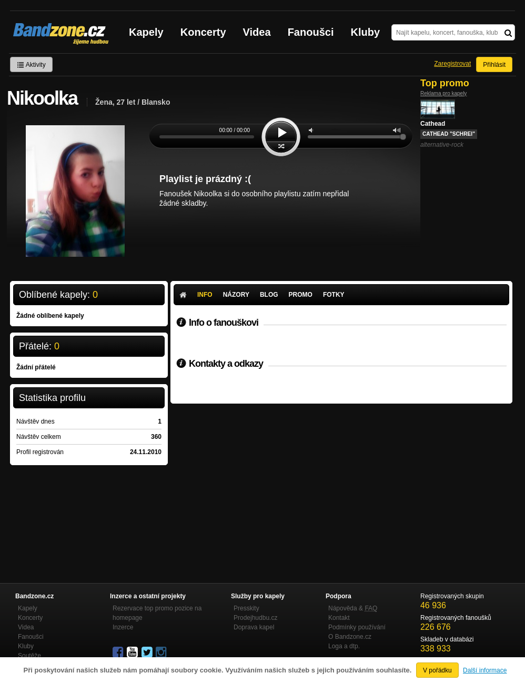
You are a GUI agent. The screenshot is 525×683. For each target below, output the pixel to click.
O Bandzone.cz (349, 636)
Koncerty (203, 32)
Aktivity (31, 64)
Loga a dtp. (344, 646)
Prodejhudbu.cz (255, 617)
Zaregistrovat (452, 63)
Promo (300, 294)
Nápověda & (352, 608)
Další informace (485, 670)
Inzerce (123, 627)
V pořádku (437, 670)
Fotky (334, 294)
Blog (269, 294)
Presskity (246, 608)
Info (205, 294)
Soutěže (29, 655)
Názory (236, 294)
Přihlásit (494, 64)
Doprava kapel (254, 627)
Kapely (146, 32)
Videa (257, 32)
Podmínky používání (357, 627)
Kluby (365, 32)
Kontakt (339, 617)
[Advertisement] (341, 482)
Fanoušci (311, 32)
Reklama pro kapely (443, 93)
